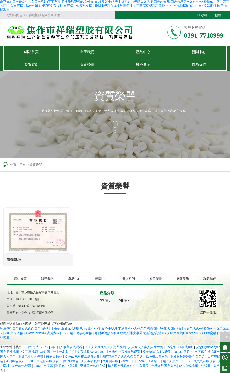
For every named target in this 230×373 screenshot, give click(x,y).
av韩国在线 (48, 351)
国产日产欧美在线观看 (67, 347)
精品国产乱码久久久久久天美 (129, 366)
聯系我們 (199, 64)
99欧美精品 (54, 356)
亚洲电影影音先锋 (31, 356)
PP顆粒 (202, 15)
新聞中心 (199, 52)
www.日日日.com (133, 361)
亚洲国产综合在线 (93, 366)
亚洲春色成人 (15, 361)
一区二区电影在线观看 (43, 361)
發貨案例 (31, 64)
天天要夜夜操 (91, 361)
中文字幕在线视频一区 (207, 351)
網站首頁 (31, 52)
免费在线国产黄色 (164, 366)
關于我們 (87, 52)
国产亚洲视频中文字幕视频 (19, 351)
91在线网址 (186, 347)
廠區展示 (143, 64)
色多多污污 (67, 351)
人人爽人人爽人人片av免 (146, 347)
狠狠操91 (154, 361)
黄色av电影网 (22, 366)
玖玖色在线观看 (66, 366)
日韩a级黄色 (70, 361)
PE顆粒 (215, 15)
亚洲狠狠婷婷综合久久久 (188, 356)
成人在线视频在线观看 (195, 366)
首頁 (23, 164)
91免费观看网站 (156, 356)
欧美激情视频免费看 (157, 351)
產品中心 (143, 52)
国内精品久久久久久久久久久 (123, 356)
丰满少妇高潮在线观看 (125, 351)
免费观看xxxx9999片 (92, 351)
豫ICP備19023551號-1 (33, 305)
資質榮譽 (87, 64)
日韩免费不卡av (37, 347)
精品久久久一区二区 (177, 361)
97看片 (171, 347)
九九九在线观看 (205, 361)
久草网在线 (111, 361)
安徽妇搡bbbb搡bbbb (211, 347)
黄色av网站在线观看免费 (82, 356)
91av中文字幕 (44, 366)
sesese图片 (181, 351)
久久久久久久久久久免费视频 (106, 347)
